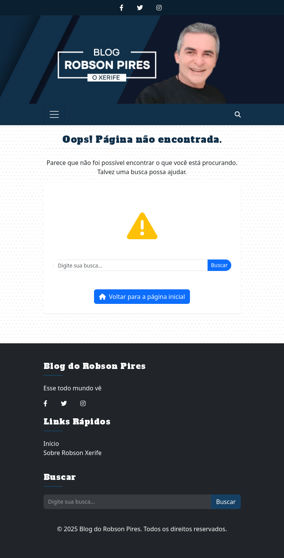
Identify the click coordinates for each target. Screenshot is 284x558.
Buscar (219, 265)
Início (51, 443)
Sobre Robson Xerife (73, 453)
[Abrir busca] (238, 114)
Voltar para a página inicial (142, 296)
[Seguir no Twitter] (140, 7)
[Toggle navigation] (54, 114)
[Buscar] (130, 265)
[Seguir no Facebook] (121, 7)
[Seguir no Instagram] (159, 7)
